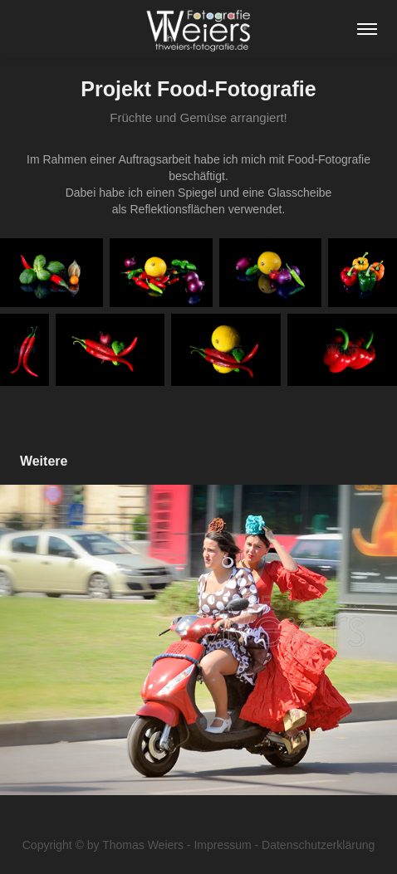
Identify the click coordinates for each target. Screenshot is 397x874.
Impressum (222, 845)
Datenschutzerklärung (318, 845)
